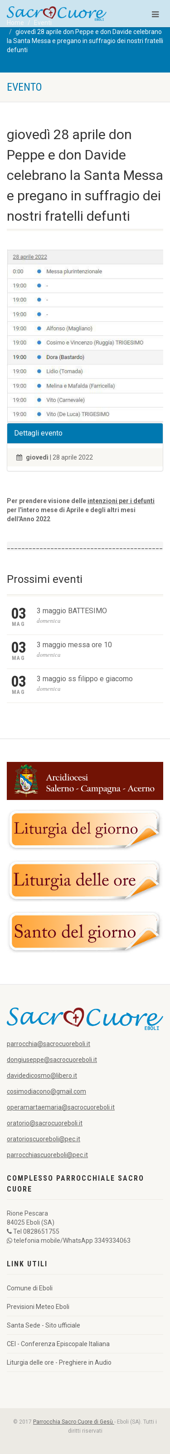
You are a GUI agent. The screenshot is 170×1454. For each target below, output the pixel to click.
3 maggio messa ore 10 (74, 644)
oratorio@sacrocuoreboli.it (45, 1123)
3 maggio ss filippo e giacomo (85, 678)
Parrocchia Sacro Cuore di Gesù (73, 1422)
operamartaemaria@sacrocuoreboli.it (61, 1107)
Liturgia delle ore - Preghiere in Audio (59, 1362)
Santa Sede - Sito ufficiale (43, 1325)
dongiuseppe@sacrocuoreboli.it (52, 1059)
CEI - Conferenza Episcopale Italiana (58, 1343)
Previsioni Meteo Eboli (38, 1306)
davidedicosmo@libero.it (42, 1075)
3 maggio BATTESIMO (72, 610)
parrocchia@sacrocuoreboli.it (48, 1043)
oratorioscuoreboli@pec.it (43, 1139)
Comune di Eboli (30, 1288)
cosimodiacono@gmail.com (46, 1091)
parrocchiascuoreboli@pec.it (47, 1154)
